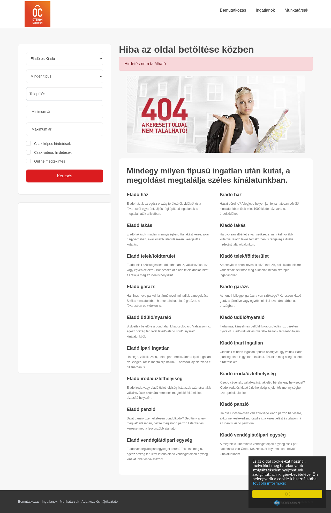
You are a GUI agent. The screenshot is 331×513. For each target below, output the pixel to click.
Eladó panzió (141, 409)
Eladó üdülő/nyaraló (149, 317)
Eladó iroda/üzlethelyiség (155, 378)
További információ (270, 483)
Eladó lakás (139, 225)
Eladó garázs (141, 286)
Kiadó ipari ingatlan (241, 343)
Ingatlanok (49, 501)
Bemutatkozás (28, 501)
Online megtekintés (49, 161)
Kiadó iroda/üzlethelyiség (248, 373)
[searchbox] (64, 93)
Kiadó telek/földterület (244, 256)
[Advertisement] (64, 287)
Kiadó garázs (234, 286)
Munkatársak (69, 501)
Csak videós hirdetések (53, 152)
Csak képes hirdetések (52, 144)
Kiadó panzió (234, 404)
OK (287, 494)
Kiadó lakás (233, 225)
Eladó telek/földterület (151, 256)
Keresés (64, 176)
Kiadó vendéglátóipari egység (253, 435)
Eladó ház (137, 194)
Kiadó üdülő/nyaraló (242, 317)
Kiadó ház (231, 194)
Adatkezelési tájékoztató (99, 501)
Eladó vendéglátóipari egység (159, 440)
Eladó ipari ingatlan (148, 348)
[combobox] (64, 94)
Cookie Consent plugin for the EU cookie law (288, 503)
